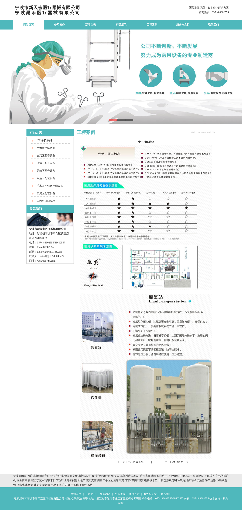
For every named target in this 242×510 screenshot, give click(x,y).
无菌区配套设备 (46, 170)
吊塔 (90, 485)
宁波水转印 (43, 480)
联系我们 (213, 24)
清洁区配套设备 (46, 163)
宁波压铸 (49, 475)
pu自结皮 (162, 475)
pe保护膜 (198, 475)
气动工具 (56, 485)
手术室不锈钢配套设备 (50, 185)
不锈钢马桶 (175, 475)
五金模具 (22, 480)
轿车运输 (210, 480)
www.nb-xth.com (46, 260)
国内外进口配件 (46, 201)
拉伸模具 (209, 475)
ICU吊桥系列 (44, 140)
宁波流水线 (62, 475)
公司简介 (59, 24)
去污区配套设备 (46, 155)
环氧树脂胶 (184, 480)
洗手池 (78, 498)
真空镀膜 (96, 480)
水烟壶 (29, 485)
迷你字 (38, 485)
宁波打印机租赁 (134, 480)
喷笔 (121, 480)
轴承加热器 (198, 480)
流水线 (21, 485)
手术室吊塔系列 (46, 148)
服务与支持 (182, 24)
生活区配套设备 (46, 178)
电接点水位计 (152, 480)
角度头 (115, 475)
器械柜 (69, 498)
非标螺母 (38, 475)
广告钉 (66, 485)
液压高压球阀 (148, 475)
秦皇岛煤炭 (76, 475)
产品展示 (121, 24)
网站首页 (28, 24)
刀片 (30, 475)
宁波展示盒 (19, 475)
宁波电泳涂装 (79, 485)
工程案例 (152, 24)
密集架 (32, 480)
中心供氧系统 (135, 462)
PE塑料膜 (125, 475)
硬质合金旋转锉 (101, 475)
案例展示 (134, 494)
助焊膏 (46, 485)
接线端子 (187, 475)
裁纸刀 (135, 475)
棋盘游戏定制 (169, 480)
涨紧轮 (87, 475)
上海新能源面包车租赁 (78, 480)
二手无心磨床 (111, 480)
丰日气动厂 (57, 480)
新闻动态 (90, 24)
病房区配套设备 (46, 193)
